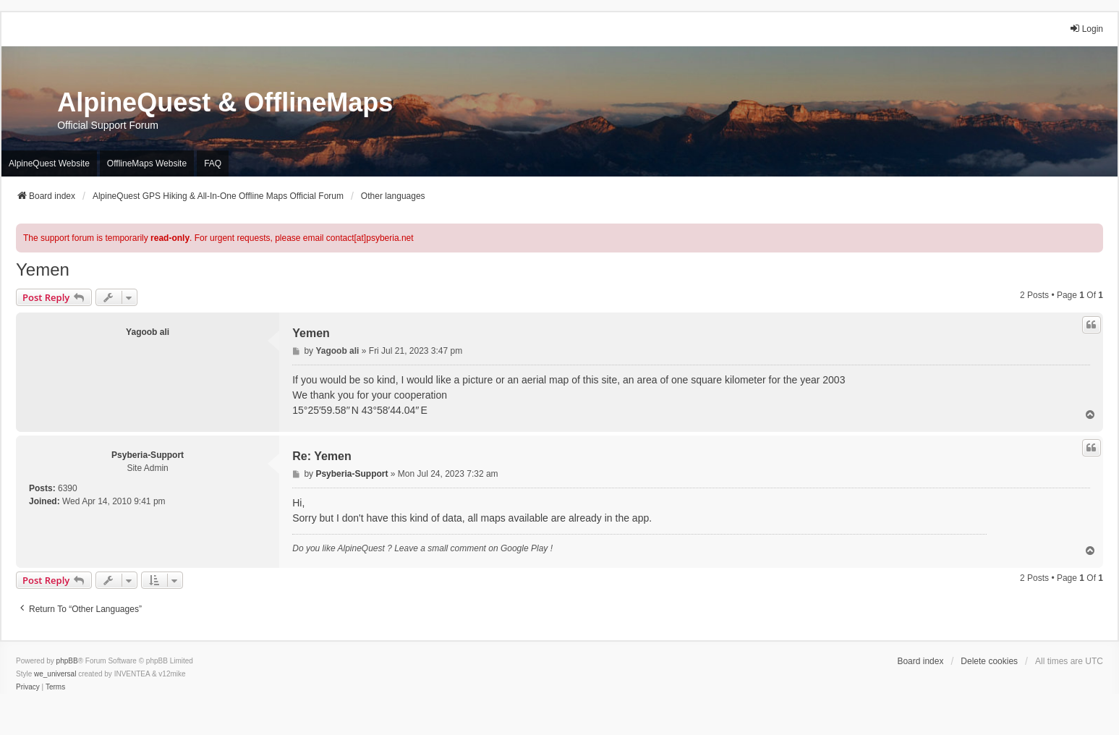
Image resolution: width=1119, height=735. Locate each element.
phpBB (67, 661)
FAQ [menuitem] (212, 163)
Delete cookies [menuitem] (989, 661)
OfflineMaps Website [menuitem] (147, 163)
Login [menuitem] (1086, 28)
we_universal (55, 674)
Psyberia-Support (147, 455)
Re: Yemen (322, 456)
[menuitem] (28, 687)
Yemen (42, 269)
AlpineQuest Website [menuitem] (49, 163)
